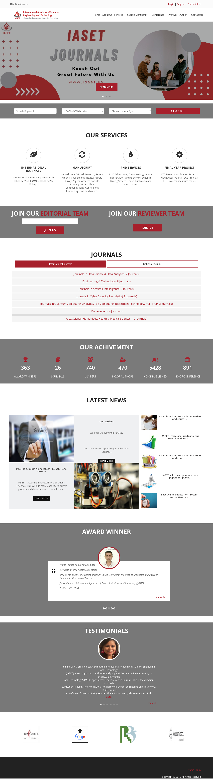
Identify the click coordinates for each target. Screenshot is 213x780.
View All (161, 599)
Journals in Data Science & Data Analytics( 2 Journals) (106, 275)
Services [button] (119, 14)
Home (97, 14)
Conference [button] (159, 14)
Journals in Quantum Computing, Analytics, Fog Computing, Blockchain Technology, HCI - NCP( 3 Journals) (106, 305)
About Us (107, 14)
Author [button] (184, 14)
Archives (173, 14)
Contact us (197, 14)
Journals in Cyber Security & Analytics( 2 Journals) (106, 298)
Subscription (194, 4)
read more (106, 462)
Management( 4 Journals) (106, 313)
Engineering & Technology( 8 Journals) (106, 283)
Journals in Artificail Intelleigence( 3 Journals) (106, 290)
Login (171, 4)
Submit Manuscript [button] (138, 14)
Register (181, 4)
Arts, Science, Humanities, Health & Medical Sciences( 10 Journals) (106, 320)
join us (50, 232)
